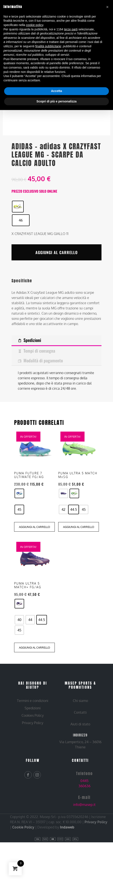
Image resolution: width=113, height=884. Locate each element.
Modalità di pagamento (43, 360)
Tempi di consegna (39, 350)
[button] (107, 6)
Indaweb (67, 848)
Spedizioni (32, 340)
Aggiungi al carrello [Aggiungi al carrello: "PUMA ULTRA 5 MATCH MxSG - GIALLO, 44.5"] (78, 547)
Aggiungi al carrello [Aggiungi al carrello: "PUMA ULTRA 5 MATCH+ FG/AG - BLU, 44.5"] (34, 668)
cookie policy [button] (34, 25)
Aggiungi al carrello (56, 252)
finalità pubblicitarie (48, 46)
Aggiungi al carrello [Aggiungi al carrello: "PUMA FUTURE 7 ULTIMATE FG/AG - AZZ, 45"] (34, 547)
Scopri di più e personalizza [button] (56, 101)
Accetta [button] (56, 91)
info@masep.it (84, 825)
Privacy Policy (96, 843)
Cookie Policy (23, 848)
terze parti (71, 29)
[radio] (17, 206)
